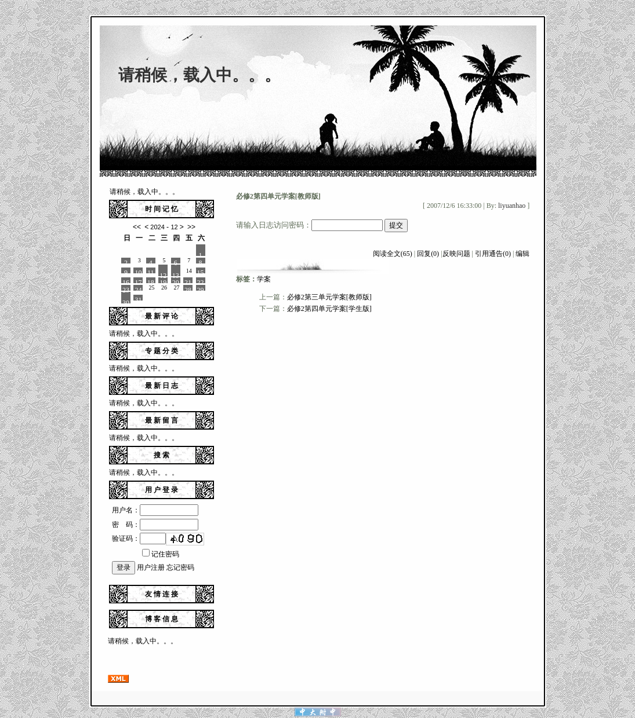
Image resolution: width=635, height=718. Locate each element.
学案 (264, 279)
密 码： (155, 525)
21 (187, 281)
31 (138, 298)
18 (150, 281)
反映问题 (456, 254)
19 (162, 281)
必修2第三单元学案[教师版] (329, 297)
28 (187, 288)
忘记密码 (180, 567)
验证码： (139, 538)
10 (138, 271)
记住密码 (160, 554)
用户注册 (151, 567)
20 (175, 281)
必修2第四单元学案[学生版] (329, 309)
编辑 (522, 254)
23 (125, 288)
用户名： (155, 510)
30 (125, 301)
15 (200, 271)
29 (200, 288)
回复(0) (428, 254)
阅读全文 (392, 254)
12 (162, 274)
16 (125, 281)
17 (138, 281)
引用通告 (493, 254)
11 (150, 271)
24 (138, 288)
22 (200, 281)
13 (175, 274)
